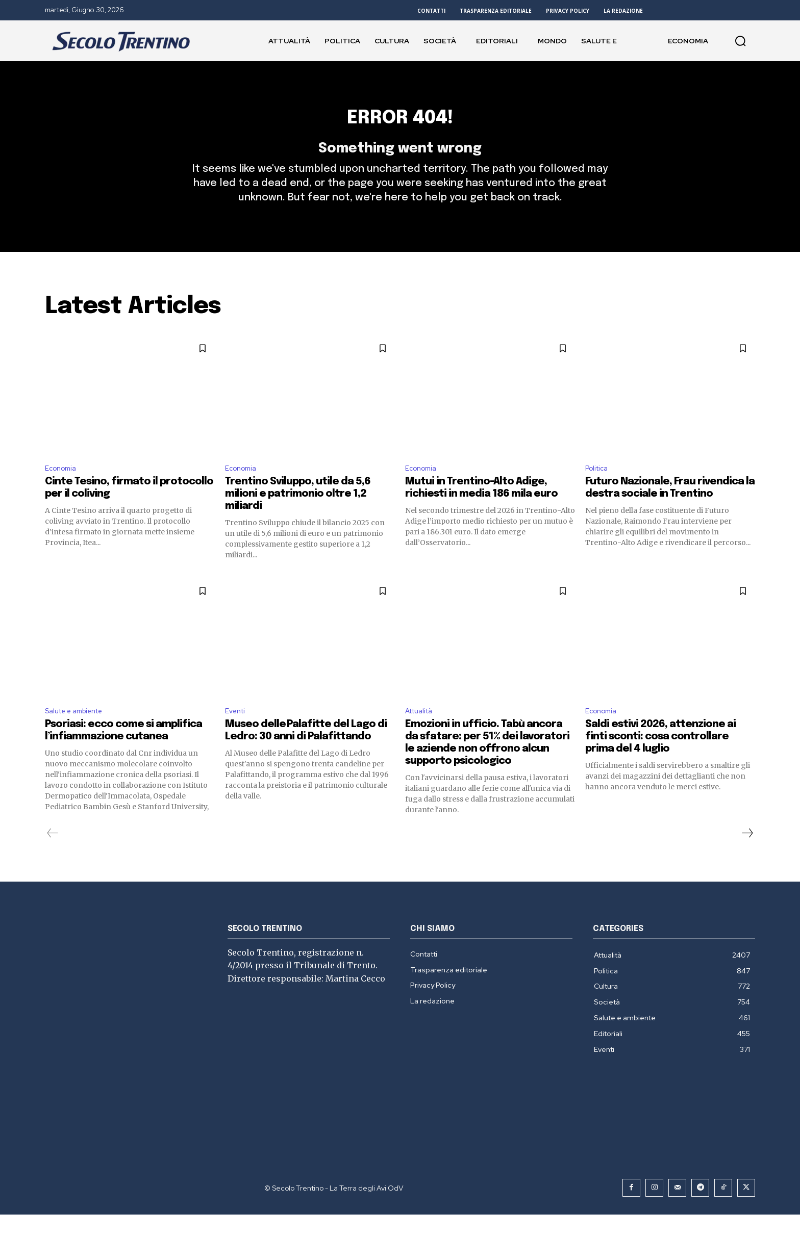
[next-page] (747, 856)
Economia (63, 488)
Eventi (237, 733)
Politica (598, 488)
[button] (740, 41)
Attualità (422, 733)
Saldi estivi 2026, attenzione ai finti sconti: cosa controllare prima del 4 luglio (660, 760)
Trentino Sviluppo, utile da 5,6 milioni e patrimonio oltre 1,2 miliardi (297, 515)
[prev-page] (53, 856)
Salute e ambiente (80, 733)
